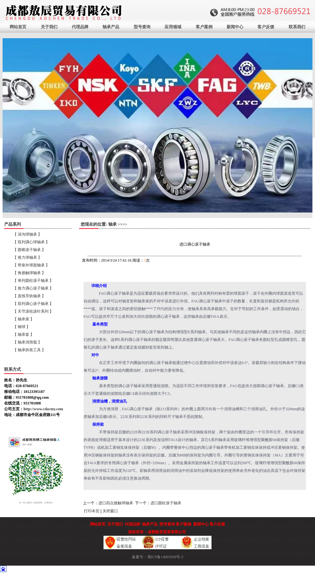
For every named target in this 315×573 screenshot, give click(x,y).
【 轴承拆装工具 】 (29, 350)
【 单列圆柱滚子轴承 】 (33, 280)
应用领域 (173, 26)
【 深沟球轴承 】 (27, 234)
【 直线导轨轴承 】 (29, 296)
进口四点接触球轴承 (115, 503)
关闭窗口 (110, 511)
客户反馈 (265, 26)
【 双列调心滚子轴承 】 (33, 303)
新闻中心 (235, 26)
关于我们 (49, 26)
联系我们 (297, 26)
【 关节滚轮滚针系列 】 (33, 311)
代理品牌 (80, 26)
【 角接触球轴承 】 (29, 273)
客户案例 (204, 26)
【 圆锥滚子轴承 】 (29, 249)
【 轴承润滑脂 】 (27, 342)
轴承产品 (111, 26)
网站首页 (18, 26)
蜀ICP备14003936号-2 (165, 557)
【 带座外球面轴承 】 (31, 265)
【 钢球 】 (21, 327)
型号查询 (142, 26)
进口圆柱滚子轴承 (165, 503)
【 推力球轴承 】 (27, 257)
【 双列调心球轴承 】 (31, 242)
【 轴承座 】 (23, 319)
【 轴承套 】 (23, 334)
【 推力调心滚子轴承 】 (33, 288)
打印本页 (91, 511)
